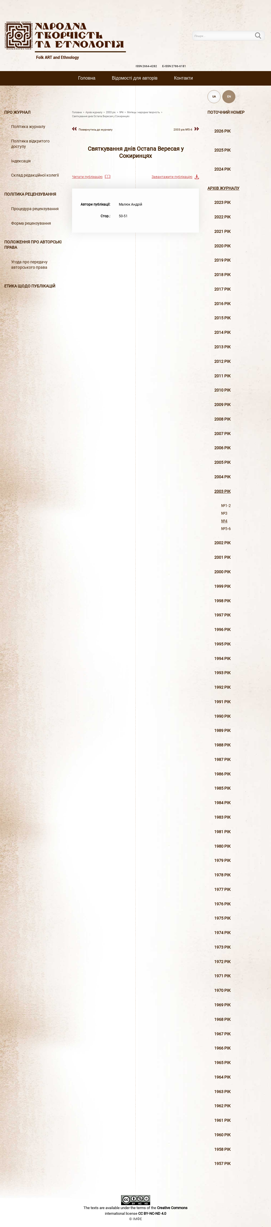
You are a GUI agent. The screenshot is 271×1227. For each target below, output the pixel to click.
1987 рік (222, 759)
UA (214, 96)
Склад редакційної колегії (35, 175)
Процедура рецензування (35, 208)
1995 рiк (222, 644)
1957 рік (222, 1163)
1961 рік (222, 1120)
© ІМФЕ (135, 1219)
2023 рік (222, 202)
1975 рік (222, 918)
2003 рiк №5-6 (183, 129)
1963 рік (222, 1091)
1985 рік (222, 788)
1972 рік (222, 961)
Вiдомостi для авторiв (135, 78)
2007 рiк (222, 433)
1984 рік (222, 802)
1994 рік (222, 658)
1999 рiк (222, 586)
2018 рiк (222, 274)
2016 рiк (222, 303)
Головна (86, 78)
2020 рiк (222, 246)
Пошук (261, 35)
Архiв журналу (223, 188)
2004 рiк (222, 477)
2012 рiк (222, 361)
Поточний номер (225, 112)
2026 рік (222, 131)
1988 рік (222, 745)
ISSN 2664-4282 (146, 66)
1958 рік (222, 1149)
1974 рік (222, 932)
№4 (224, 521)
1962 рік (222, 1106)
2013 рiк (222, 347)
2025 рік (222, 150)
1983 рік (222, 817)
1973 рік (222, 947)
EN (229, 96)
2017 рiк (222, 289)
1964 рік (222, 1077)
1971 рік (222, 976)
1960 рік (222, 1135)
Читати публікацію (87, 177)
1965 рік (222, 1062)
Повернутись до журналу (96, 129)
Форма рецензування (31, 223)
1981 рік (222, 831)
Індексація (21, 161)
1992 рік (222, 687)
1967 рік (222, 1034)
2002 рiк (222, 543)
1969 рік (222, 1005)
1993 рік (222, 673)
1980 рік (222, 846)
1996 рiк (222, 629)
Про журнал (17, 112)
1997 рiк (222, 615)
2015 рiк (222, 318)
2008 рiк (222, 419)
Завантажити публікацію (172, 177)
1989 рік (222, 730)
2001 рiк (222, 557)
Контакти (183, 78)
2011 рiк (222, 376)
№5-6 (226, 528)
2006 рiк (222, 448)
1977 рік (222, 889)
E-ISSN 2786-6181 (174, 66)
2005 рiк (222, 462)
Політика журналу (28, 126)
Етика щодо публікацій (29, 286)
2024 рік (222, 169)
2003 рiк (222, 491)
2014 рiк (222, 332)
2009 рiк (222, 404)
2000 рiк (222, 572)
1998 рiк (222, 601)
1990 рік (222, 716)
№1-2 (226, 505)
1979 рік (222, 860)
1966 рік (222, 1048)
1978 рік (222, 875)
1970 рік (222, 990)
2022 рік (222, 217)
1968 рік (222, 1019)
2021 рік (222, 231)
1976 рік (222, 904)
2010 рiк (222, 390)
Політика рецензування (30, 194)
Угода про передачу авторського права (29, 265)
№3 (224, 513)
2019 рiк (222, 260)
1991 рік (222, 702)
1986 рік (222, 774)
